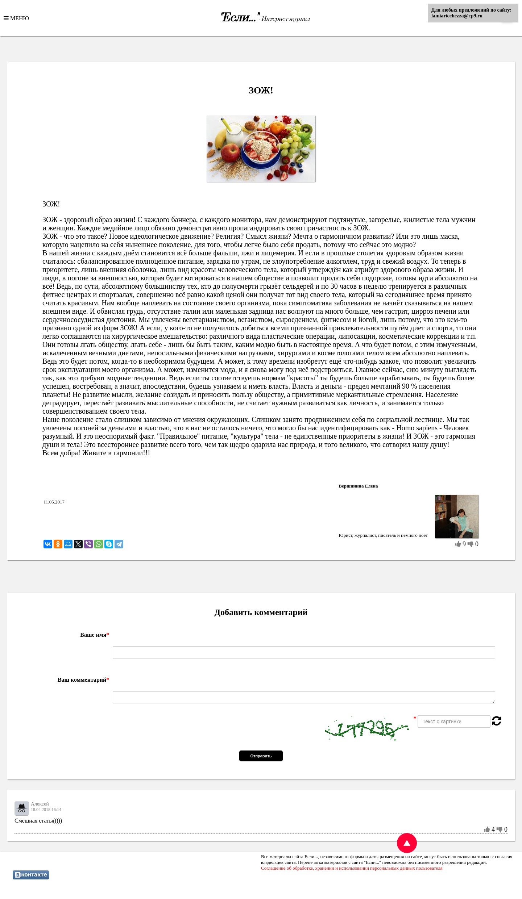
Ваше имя (94, 635)
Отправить (261, 756)
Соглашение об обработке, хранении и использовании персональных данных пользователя (352, 868)
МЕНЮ (19, 18)
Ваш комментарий (83, 680)
